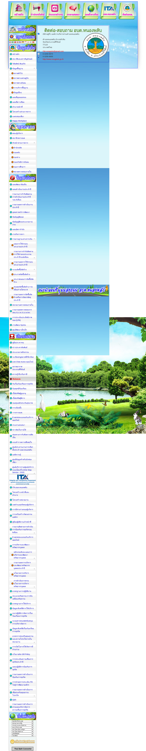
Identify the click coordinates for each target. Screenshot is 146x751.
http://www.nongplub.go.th (53, 59)
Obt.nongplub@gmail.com (53, 51)
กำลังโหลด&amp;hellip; (73, 140)
